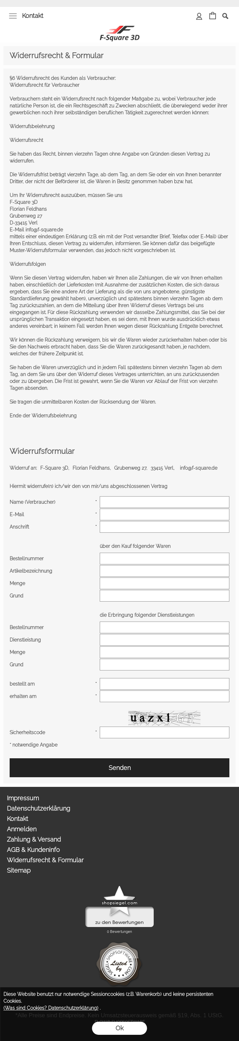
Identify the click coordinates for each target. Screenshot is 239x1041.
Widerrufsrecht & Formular (45, 860)
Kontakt (32, 15)
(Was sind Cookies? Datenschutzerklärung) (50, 1008)
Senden (120, 767)
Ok (119, 1028)
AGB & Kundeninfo (33, 849)
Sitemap (19, 870)
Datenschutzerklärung (38, 808)
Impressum (23, 798)
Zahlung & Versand (34, 839)
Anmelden (21, 829)
